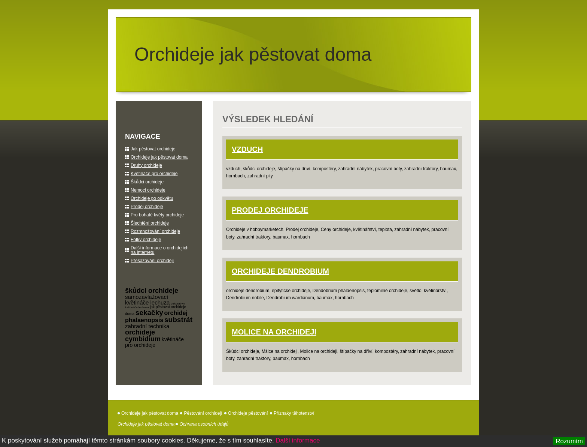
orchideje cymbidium (143, 335)
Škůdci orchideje (147, 181)
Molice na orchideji (274, 332)
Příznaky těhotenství (294, 413)
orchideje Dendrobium (280, 271)
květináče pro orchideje (154, 342)
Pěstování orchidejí (203, 413)
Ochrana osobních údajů (203, 424)
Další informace (298, 440)
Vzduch (247, 149)
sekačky (149, 312)
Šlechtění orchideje (150, 223)
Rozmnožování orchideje (155, 231)
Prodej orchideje (270, 210)
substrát (178, 320)
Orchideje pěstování (248, 413)
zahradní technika (147, 326)
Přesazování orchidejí (152, 260)
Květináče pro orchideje (154, 173)
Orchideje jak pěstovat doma (253, 54)
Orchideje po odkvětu (152, 198)
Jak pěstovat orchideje (153, 149)
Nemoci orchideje (148, 190)
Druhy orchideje (146, 165)
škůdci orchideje (151, 290)
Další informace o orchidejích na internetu (160, 250)
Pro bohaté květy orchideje (157, 215)
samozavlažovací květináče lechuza (147, 300)
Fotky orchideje (146, 239)
